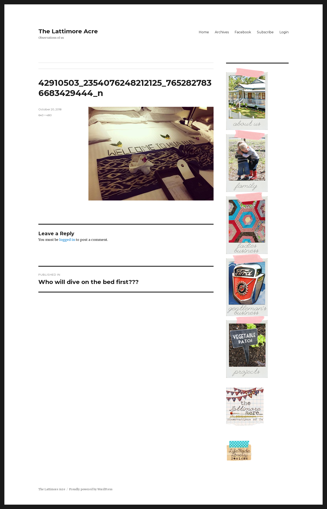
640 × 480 (45, 115)
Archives (222, 32)
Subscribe (265, 32)
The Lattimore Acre (68, 31)
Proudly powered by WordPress (90, 489)
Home (204, 32)
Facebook (243, 32)
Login (284, 32)
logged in (67, 240)
